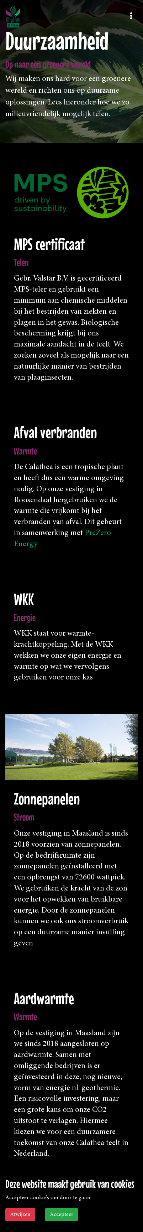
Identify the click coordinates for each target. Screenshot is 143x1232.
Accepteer (61, 1214)
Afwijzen (20, 1214)
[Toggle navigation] (131, 16)
